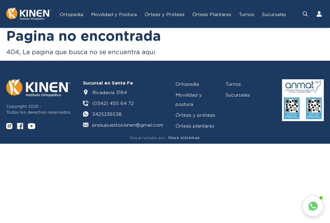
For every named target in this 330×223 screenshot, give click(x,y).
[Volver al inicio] (28, 14)
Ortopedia (71, 14)
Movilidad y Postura (114, 14)
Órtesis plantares (195, 126)
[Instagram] (9, 126)
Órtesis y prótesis (195, 115)
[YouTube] (31, 126)
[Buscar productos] (305, 14)
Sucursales (274, 14)
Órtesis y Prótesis (165, 14)
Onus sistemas (184, 137)
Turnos (246, 14)
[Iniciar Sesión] (319, 14)
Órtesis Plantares (211, 14)
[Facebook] (20, 126)
